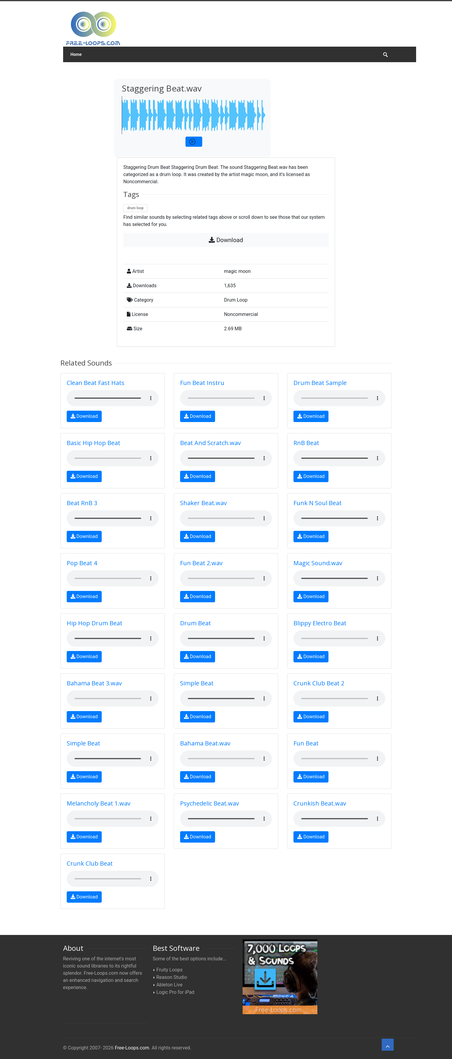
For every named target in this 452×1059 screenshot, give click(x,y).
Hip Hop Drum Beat (94, 623)
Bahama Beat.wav (205, 743)
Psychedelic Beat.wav (209, 803)
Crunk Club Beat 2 (318, 683)
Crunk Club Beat (90, 863)
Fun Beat (306, 743)
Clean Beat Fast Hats (95, 383)
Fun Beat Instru (202, 383)
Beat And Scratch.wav (210, 443)
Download (226, 240)
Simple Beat (197, 683)
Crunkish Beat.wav (319, 803)
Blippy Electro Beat (319, 623)
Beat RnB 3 (82, 503)
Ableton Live (169, 985)
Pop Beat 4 (82, 563)
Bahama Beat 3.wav (94, 683)
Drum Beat (195, 623)
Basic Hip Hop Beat (93, 443)
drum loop (135, 208)
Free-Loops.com (132, 1048)
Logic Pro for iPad (175, 992)
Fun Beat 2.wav (201, 563)
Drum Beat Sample (320, 383)
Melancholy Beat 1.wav (98, 803)
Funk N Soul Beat (317, 503)
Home (76, 54)
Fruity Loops (169, 970)
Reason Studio (171, 977)
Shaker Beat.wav (203, 503)
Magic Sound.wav (317, 563)
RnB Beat (306, 443)
